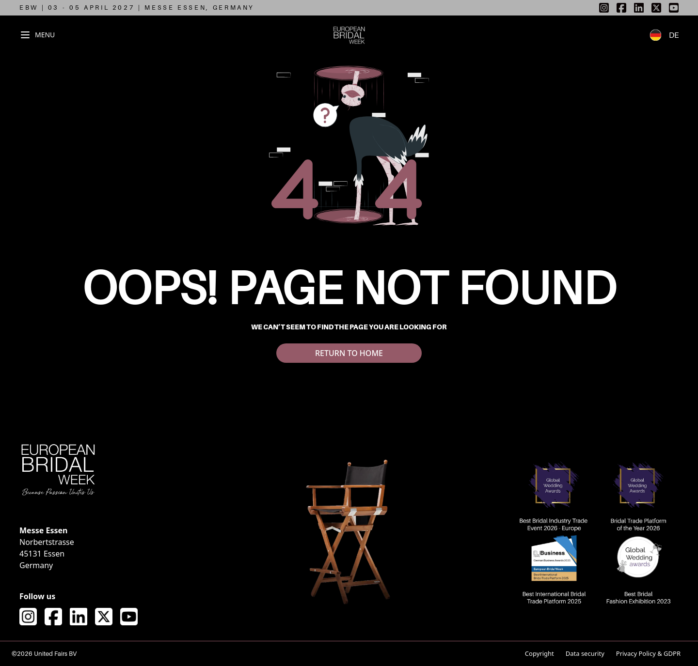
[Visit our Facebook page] (53, 616)
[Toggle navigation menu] (37, 35)
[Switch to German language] (659, 35)
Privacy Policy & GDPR (648, 653)
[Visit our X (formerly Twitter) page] (103, 616)
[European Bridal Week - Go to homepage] (349, 35)
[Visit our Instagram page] (28, 616)
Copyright (539, 653)
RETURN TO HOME (349, 353)
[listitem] (604, 8)
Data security (585, 653)
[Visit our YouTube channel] (129, 616)
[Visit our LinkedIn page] (78, 616)
